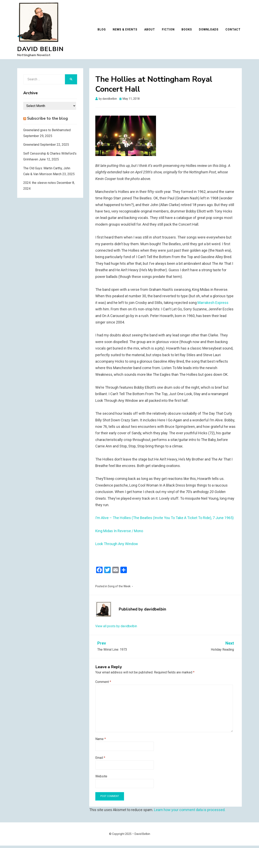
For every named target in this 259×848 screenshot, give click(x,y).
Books (188, 30)
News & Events (126, 30)
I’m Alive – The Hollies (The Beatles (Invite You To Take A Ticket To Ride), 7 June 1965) (164, 520)
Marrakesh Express (212, 305)
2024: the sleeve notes (39, 185)
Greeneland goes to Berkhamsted (47, 132)
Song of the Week (119, 588)
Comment (103, 684)
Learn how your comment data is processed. (189, 812)
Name (100, 741)
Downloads (210, 30)
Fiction (169, 30)
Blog (103, 30)
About (150, 30)
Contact (234, 30)
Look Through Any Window (116, 546)
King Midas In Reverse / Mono (119, 533)
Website (101, 779)
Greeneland (31, 147)
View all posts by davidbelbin (116, 628)
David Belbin (40, 50)
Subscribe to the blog (47, 121)
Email (100, 760)
